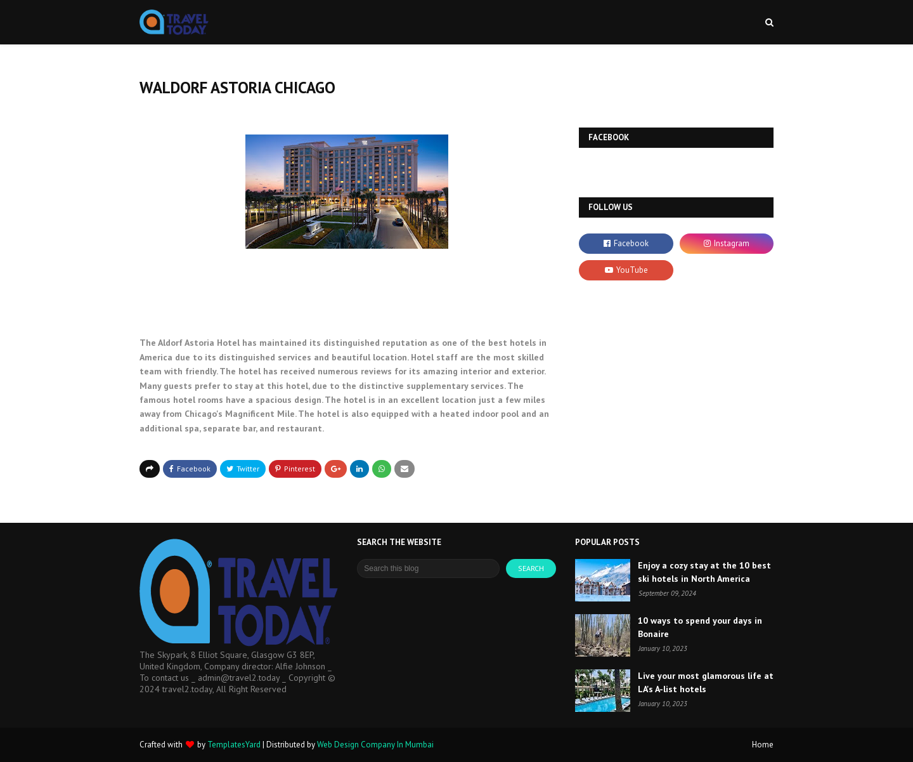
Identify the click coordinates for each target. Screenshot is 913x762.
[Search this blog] (428, 568)
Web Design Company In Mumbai (375, 744)
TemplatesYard (234, 744)
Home (763, 744)
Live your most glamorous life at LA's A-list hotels (706, 682)
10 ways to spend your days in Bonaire (700, 627)
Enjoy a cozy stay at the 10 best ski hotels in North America (704, 572)
